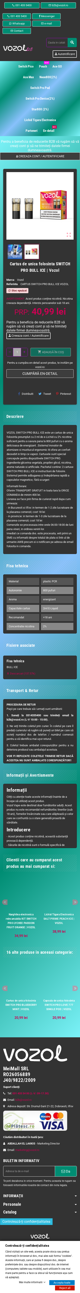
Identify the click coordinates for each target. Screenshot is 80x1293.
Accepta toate (62, 1282)
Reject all (64, 1288)
